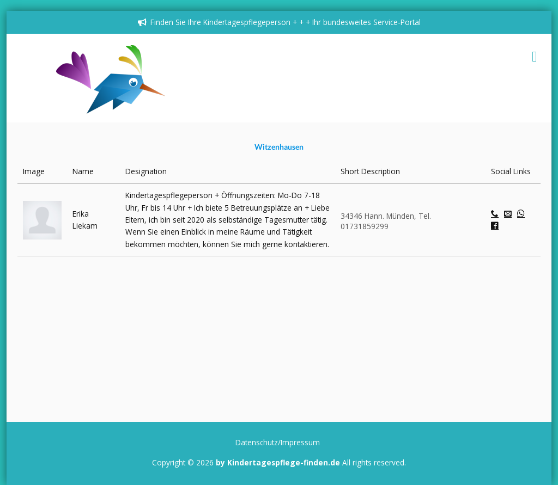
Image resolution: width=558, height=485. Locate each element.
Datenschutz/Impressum (277, 442)
